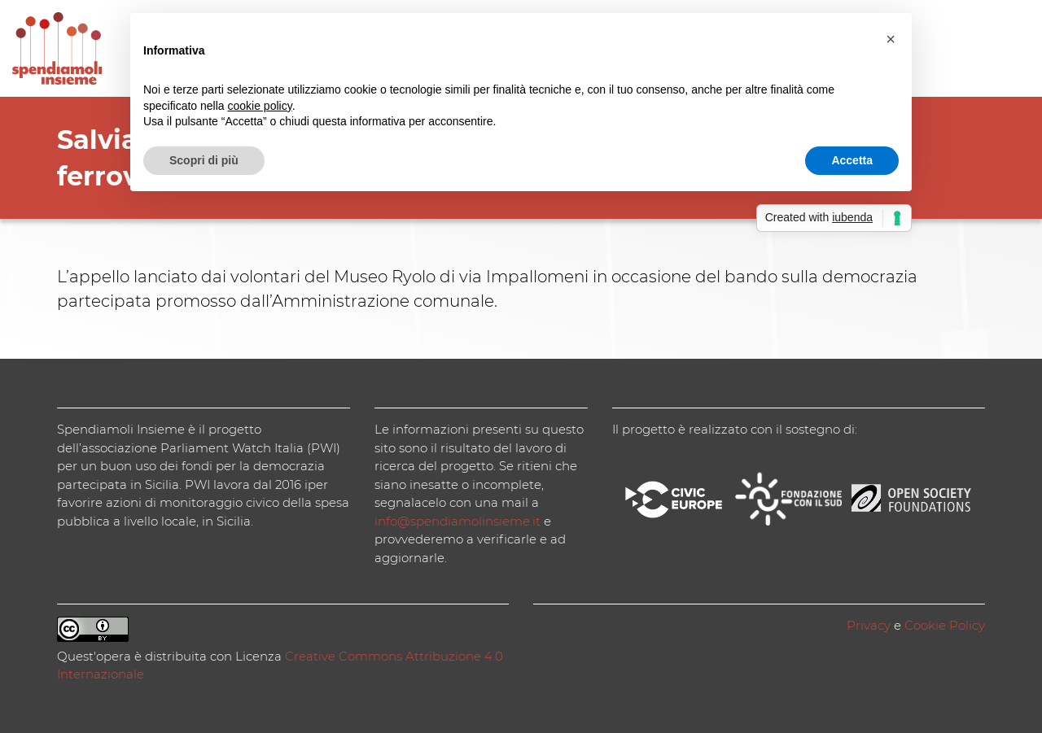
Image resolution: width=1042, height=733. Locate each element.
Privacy (869, 625)
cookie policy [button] (260, 105)
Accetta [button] (852, 160)
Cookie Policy (944, 625)
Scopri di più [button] (204, 160)
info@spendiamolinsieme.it (457, 521)
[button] (891, 39)
